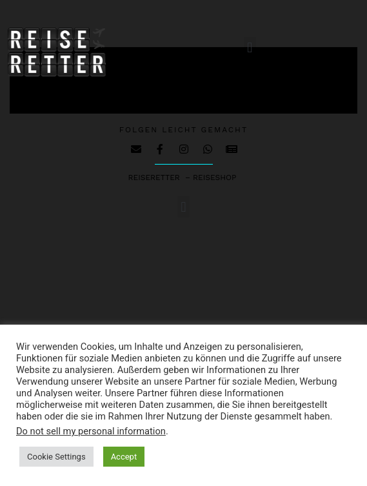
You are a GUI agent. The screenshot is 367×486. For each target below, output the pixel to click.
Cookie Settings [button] (56, 456)
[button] (250, 47)
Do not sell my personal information (91, 431)
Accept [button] (124, 456)
